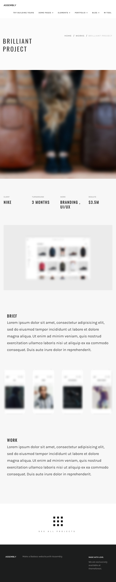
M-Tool (107, 13)
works (80, 36)
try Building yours (23, 13)
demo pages (46, 13)
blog (95, 13)
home (68, 36)
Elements (64, 13)
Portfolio (81, 13)
